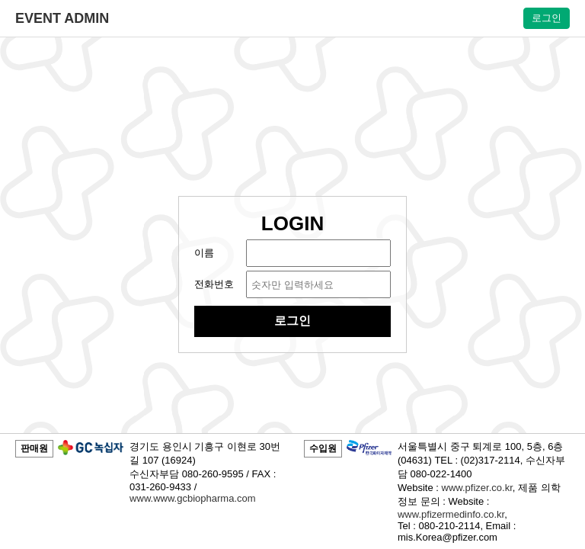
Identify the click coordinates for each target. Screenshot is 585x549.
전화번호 (214, 284)
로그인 (546, 18)
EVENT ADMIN (62, 18)
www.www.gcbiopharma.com (192, 498)
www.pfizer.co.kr (477, 487)
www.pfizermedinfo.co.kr (451, 514)
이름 (204, 252)
